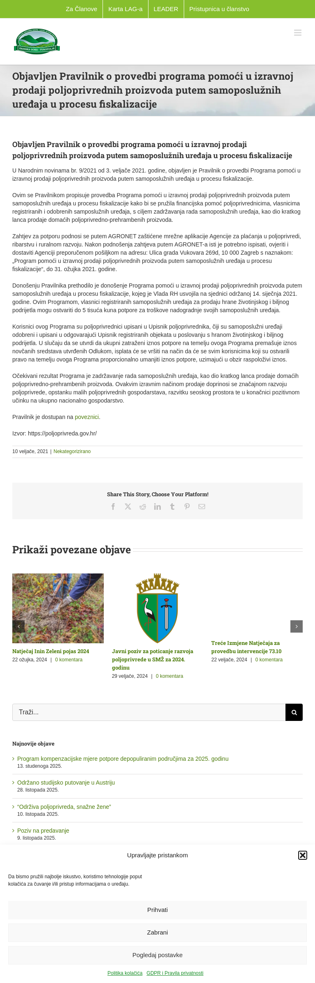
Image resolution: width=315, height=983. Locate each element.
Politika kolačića (124, 973)
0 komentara (69, 660)
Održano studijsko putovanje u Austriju (66, 782)
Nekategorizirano (72, 451)
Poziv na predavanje (43, 830)
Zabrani (157, 932)
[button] (303, 855)
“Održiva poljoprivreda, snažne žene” (64, 806)
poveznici (87, 417)
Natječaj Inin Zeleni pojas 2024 (50, 651)
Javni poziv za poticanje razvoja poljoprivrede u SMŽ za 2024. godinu (152, 659)
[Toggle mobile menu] (298, 32)
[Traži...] (148, 712)
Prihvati (157, 909)
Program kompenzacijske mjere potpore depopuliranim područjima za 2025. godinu (122, 758)
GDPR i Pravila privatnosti (174, 973)
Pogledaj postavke (157, 954)
